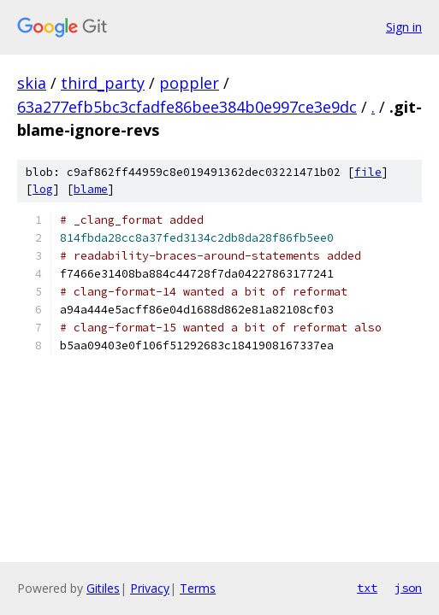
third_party (103, 83)
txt (367, 587)
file (368, 172)
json (408, 587)
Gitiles (103, 588)
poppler (189, 83)
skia (31, 83)
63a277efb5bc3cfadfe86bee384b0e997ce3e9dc (187, 107)
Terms (198, 588)
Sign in (404, 27)
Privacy (149, 588)
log (43, 189)
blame (91, 189)
